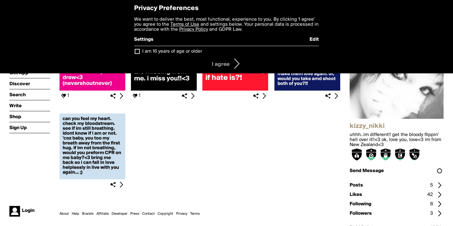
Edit (314, 39)
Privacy (181, 214)
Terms (195, 214)
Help (75, 214)
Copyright (165, 214)
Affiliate (102, 214)
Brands (88, 214)
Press (134, 214)
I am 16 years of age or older (172, 51)
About (64, 214)
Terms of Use (184, 24)
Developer (120, 214)
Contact (148, 214)
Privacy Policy (193, 29)
